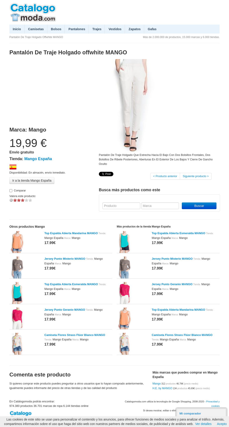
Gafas (152, 29)
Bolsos (56, 29)
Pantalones (76, 29)
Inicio (17, 29)
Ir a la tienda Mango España (31, 180)
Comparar (17, 190)
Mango (157, 383)
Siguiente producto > (196, 176)
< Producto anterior (165, 176)
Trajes (96, 29)
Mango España (38, 159)
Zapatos (135, 29)
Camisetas (36, 29)
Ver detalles (203, 424)
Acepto (222, 424)
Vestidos (114, 29)
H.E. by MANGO (162, 388)
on (15, 200)
